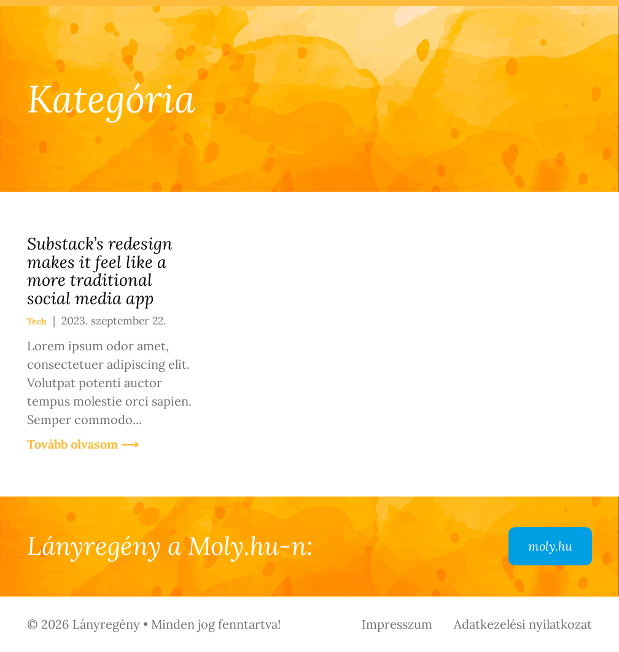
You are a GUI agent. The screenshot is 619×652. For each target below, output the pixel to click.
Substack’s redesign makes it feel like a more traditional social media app (100, 270)
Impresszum (397, 624)
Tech (37, 321)
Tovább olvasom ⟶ (83, 444)
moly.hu (550, 546)
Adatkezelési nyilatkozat (523, 624)
